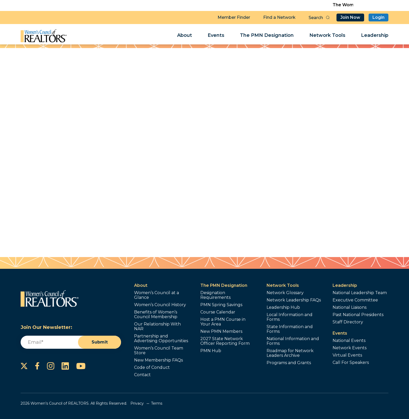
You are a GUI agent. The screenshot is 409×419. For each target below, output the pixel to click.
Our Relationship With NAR (157, 326)
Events (216, 35)
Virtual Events (347, 355)
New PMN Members (221, 331)
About (184, 35)
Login (378, 17)
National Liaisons (349, 307)
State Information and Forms (290, 329)
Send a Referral (245, 146)
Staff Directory (348, 322)
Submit (100, 342)
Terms (156, 403)
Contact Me (245, 128)
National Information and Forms (293, 341)
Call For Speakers (351, 362)
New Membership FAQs (158, 360)
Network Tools (327, 35)
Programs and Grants (289, 362)
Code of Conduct (152, 367)
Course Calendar (217, 312)
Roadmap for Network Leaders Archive (290, 353)
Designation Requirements (215, 295)
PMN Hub (210, 350)
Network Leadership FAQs (294, 300)
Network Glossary (285, 292)
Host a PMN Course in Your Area (222, 322)
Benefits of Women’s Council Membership (155, 314)
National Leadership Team (360, 292)
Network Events (349, 348)
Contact (142, 375)
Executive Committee (355, 300)
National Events (349, 340)
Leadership (374, 35)
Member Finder (234, 17)
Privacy (137, 403)
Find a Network (279, 17)
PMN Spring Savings (221, 304)
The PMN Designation (267, 35)
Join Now (350, 17)
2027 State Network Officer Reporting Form (225, 341)
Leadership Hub (283, 307)
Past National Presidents (358, 314)
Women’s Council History (160, 304)
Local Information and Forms (289, 317)
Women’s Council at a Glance (156, 295)
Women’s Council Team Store (158, 350)
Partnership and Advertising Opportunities (161, 338)
